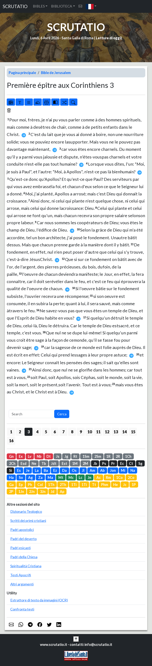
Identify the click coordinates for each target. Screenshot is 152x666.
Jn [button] (89, 477)
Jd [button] (52, 491)
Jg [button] (66, 456)
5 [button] (46, 431)
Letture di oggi (108, 38)
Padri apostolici (22, 529)
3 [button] (29, 431)
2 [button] (20, 431)
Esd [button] (24, 463)
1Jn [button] (21, 491)
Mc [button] (71, 477)
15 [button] (133, 431)
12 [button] (107, 431)
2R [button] (118, 456)
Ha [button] (11, 477)
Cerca (61, 414)
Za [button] (40, 477)
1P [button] (134, 484)
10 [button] (89, 431)
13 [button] (116, 431)
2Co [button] (131, 477)
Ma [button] (50, 477)
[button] (91, 6)
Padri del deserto (23, 539)
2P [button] (11, 491)
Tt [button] (94, 484)
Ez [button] (55, 470)
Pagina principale (22, 72)
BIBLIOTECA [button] (61, 6)
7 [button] (63, 431)
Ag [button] (30, 477)
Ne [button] (34, 463)
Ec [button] (122, 463)
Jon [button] (113, 470)
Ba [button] (46, 470)
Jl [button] (83, 470)
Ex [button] (21, 456)
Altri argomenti (22, 584)
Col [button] (40, 484)
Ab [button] (102, 470)
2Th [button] (63, 484)
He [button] (115, 484)
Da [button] (64, 470)
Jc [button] (124, 484)
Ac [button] (98, 477)
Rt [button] (75, 456)
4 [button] (37, 431)
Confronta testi (22, 609)
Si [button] (10, 470)
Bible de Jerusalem (56, 72)
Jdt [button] (53, 463)
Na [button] (132, 470)
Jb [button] (95, 463)
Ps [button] (104, 463)
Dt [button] (49, 456)
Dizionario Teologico (26, 511)
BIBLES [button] (39, 6)
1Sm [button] (86, 456)
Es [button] (19, 470)
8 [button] (72, 431)
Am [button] (92, 470)
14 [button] (124, 431)
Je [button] (27, 470)
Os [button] (74, 470)
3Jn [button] (43, 491)
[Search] (31, 414)
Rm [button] (108, 477)
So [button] (21, 477)
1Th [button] (51, 484)
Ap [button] (62, 491)
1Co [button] (119, 477)
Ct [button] (131, 463)
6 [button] (55, 431)
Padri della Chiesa (23, 557)
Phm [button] (104, 484)
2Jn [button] (32, 491)
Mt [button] (60, 477)
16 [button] (11, 440)
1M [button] (75, 463)
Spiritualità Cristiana (25, 566)
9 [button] (81, 431)
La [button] (37, 470)
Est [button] (64, 463)
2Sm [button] (97, 456)
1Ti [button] (73, 484)
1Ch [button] (128, 456)
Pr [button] (113, 463)
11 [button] (98, 431)
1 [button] (11, 431)
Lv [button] (29, 456)
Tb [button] (44, 463)
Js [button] (57, 456)
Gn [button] (11, 456)
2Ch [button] (12, 463)
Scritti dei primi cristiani (28, 520)
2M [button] (85, 463)
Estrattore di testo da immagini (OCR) (39, 600)
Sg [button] (140, 463)
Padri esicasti (20, 548)
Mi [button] (123, 470)
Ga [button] (11, 484)
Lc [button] (80, 477)
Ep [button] (21, 484)
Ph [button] (30, 484)
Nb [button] (39, 456)
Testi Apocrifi (20, 575)
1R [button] (108, 456)
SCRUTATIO (15, 6)
